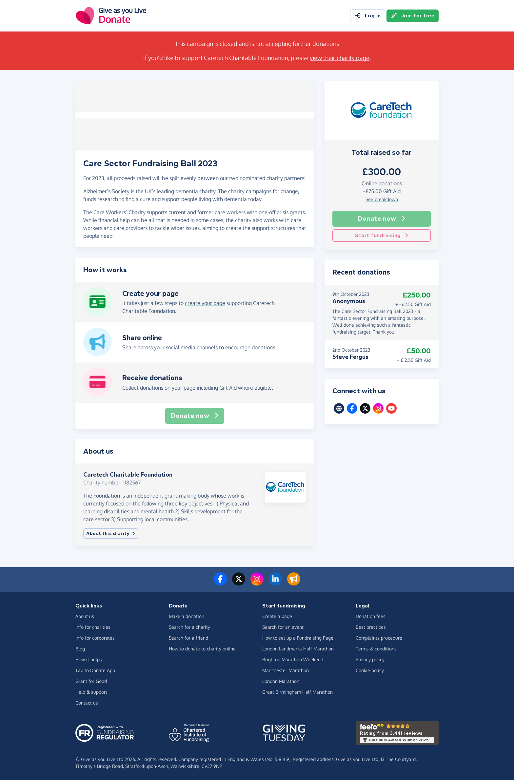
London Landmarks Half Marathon (298, 648)
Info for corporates (95, 638)
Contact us (86, 703)
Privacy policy (370, 659)
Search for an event (283, 627)
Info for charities (92, 627)
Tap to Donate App (95, 670)
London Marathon (280, 681)
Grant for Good (91, 681)
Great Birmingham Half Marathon (297, 692)
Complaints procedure (379, 638)
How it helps (88, 659)
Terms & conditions (376, 648)
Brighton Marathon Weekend (292, 659)
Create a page (277, 616)
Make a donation (186, 616)
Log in (367, 16)
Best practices (371, 627)
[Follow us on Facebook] (220, 583)
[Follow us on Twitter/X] (238, 583)
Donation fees (371, 616)
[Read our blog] (293, 583)
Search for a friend (188, 638)
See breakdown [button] (382, 199)
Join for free (413, 16)
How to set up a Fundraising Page (297, 638)
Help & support (91, 692)
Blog (80, 648)
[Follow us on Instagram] (257, 583)
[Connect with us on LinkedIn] (275, 583)
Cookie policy (370, 670)
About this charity (110, 533)
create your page (205, 303)
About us (84, 616)
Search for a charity (189, 627)
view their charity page (339, 57)
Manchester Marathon (285, 670)
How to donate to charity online (202, 648)
